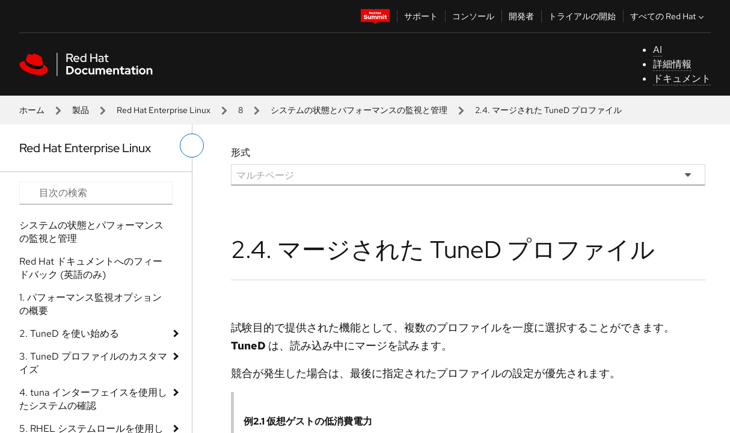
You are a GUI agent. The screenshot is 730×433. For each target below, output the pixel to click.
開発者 (521, 16)
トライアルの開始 (582, 16)
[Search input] (96, 193)
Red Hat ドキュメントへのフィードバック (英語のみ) (90, 268)
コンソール (473, 16)
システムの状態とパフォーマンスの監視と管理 (359, 110)
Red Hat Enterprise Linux (163, 110)
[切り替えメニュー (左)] (192, 146)
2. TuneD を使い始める (69, 333)
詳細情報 (672, 64)
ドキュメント (682, 78)
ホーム (31, 110)
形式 (240, 152)
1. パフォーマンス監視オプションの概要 (90, 304)
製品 (80, 110)
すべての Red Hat (668, 16)
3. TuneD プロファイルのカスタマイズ (93, 363)
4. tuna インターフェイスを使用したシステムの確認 (93, 399)
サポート (421, 16)
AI (657, 49)
